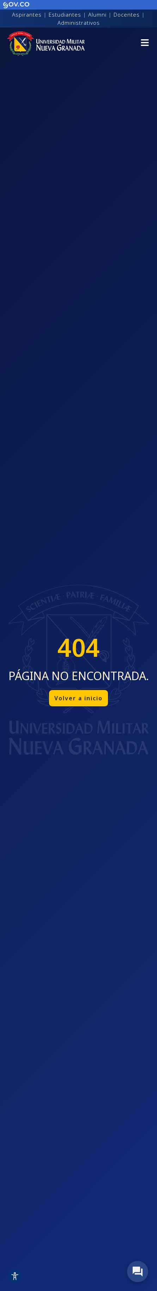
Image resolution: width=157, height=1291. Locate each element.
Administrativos (79, 22)
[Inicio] (46, 43)
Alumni (97, 14)
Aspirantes (27, 14)
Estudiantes (65, 14)
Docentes (127, 14)
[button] (145, 43)
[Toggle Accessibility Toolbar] (15, 1276)
